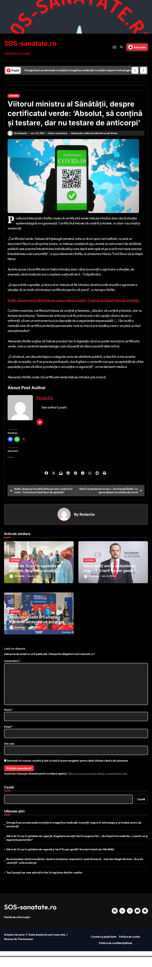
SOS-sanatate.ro (31, 43)
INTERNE (13, 95)
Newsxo (9, 950)
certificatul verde (101, 144)
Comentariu (12, 672)
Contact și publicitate (103, 947)
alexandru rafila (81, 144)
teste (115, 144)
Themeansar (25, 950)
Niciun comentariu (58, 144)
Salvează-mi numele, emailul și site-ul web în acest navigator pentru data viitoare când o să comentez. (68, 771)
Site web (9, 754)
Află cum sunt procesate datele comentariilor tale (97, 784)
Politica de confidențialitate (115, 954)
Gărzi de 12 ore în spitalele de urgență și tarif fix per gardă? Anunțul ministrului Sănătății (109, 582)
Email (8, 737)
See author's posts (54, 418)
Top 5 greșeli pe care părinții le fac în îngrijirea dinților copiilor (44, 883)
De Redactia (17, 144)
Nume (8, 720)
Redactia (44, 408)
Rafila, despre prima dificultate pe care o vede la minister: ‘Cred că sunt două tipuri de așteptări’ (74, 311)
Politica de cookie (129, 947)
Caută (9, 798)
